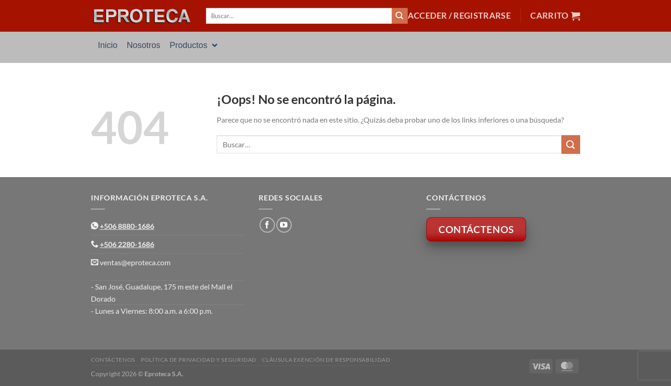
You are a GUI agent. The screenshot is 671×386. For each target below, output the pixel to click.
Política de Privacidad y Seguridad (198, 359)
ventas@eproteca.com (135, 262)
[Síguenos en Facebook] (267, 225)
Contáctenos (113, 359)
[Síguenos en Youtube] (284, 225)
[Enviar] (400, 16)
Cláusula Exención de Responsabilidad (326, 359)
